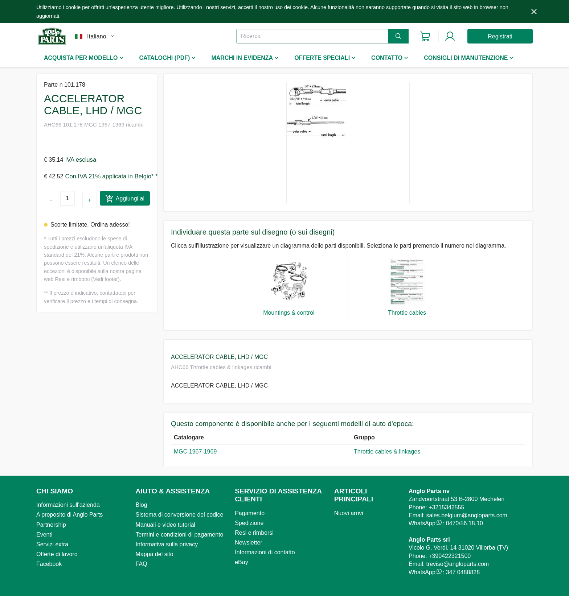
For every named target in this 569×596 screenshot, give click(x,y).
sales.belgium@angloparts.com (466, 515)
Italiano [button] (96, 36)
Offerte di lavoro (57, 554)
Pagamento (250, 513)
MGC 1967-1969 (195, 451)
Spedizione (249, 523)
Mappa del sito (154, 554)
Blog (141, 505)
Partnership (51, 525)
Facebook (49, 564)
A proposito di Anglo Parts (69, 515)
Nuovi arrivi (348, 513)
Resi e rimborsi (254, 533)
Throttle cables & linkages (387, 451)
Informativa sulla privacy (167, 544)
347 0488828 (463, 572)
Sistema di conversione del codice (180, 515)
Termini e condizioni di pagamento (180, 534)
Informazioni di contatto (265, 552)
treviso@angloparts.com (457, 564)
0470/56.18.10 (464, 523)
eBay (241, 562)
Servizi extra (52, 544)
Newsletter (248, 542)
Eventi (44, 534)
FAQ (141, 564)
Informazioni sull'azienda (68, 505)
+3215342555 (446, 507)
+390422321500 (450, 556)
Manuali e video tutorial (166, 525)
